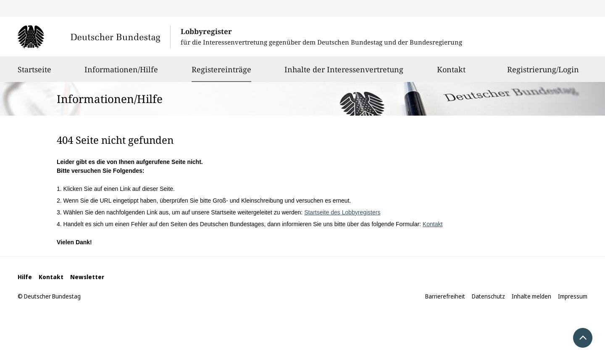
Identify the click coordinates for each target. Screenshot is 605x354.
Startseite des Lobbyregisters (342, 212)
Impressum (572, 296)
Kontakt (451, 73)
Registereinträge (221, 69)
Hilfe (25, 277)
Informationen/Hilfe (121, 73)
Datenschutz (488, 296)
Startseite (34, 73)
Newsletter (87, 277)
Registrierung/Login (543, 73)
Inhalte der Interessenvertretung (343, 73)
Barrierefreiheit (445, 296)
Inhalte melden (531, 296)
